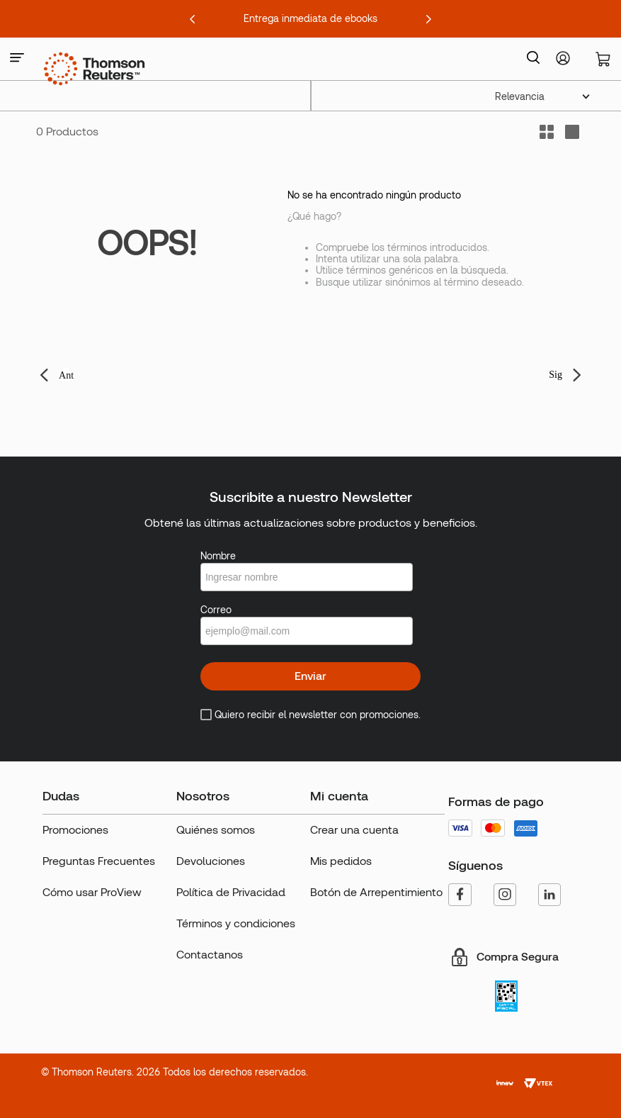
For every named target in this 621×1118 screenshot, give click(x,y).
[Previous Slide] (192, 19)
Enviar (310, 676)
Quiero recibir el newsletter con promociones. (318, 714)
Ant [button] (66, 375)
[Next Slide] (428, 19)
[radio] (572, 132)
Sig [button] (555, 374)
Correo (216, 609)
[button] (16, 58)
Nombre (218, 555)
